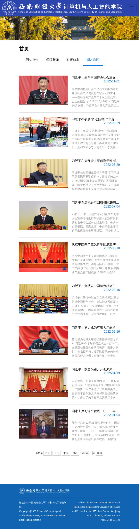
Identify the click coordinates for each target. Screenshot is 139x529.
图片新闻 (93, 59)
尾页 (75, 453)
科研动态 (73, 59)
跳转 (99, 453)
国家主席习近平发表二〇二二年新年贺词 (100, 411)
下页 (65, 453)
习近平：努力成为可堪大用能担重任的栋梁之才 (104, 327)
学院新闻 (52, 59)
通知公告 (32, 59)
